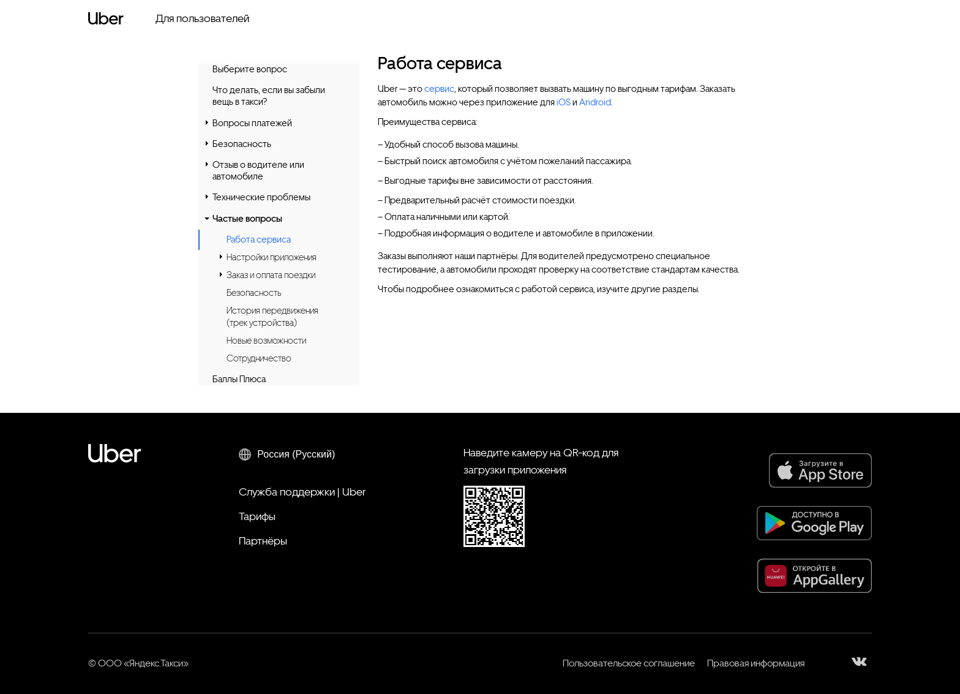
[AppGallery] (814, 576)
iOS (564, 102)
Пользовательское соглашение (629, 663)
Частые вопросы (247, 218)
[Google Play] (814, 523)
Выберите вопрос (249, 69)
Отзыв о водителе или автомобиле (258, 170)
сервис (439, 88)
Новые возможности (266, 340)
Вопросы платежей (252, 123)
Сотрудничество (259, 358)
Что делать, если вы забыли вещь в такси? (268, 96)
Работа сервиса (259, 240)
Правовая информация (755, 663)
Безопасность (241, 143)
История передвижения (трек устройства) (272, 316)
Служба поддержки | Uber (302, 491)
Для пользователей (202, 18)
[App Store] (820, 470)
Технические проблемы (261, 197)
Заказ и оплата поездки (271, 275)
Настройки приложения (272, 257)
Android (595, 102)
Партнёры (263, 540)
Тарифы (257, 516)
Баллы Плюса (239, 379)
